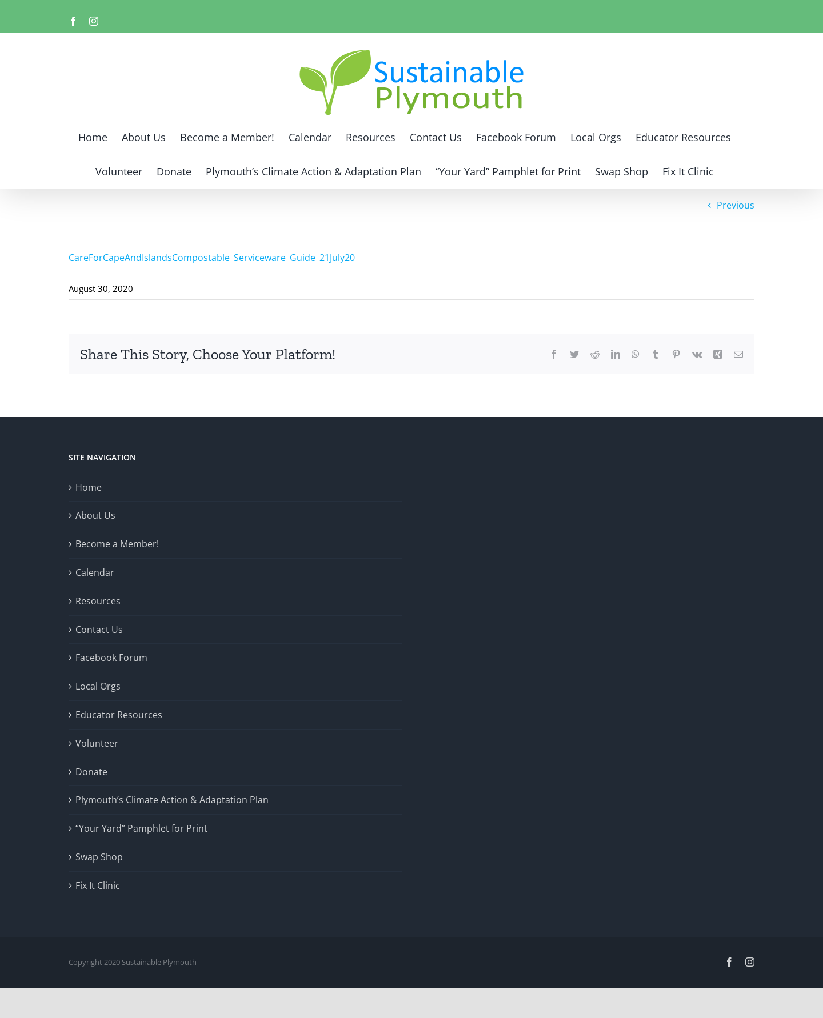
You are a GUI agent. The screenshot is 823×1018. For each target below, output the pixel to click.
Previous (735, 205)
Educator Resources (118, 714)
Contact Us (99, 629)
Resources (98, 601)
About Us (95, 515)
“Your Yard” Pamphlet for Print (141, 828)
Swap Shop (99, 857)
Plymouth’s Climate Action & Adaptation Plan (172, 799)
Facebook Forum (111, 657)
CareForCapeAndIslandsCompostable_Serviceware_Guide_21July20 (212, 257)
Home (88, 487)
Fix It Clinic (97, 885)
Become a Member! (117, 544)
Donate (91, 771)
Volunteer (96, 743)
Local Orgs (98, 686)
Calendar (94, 572)
